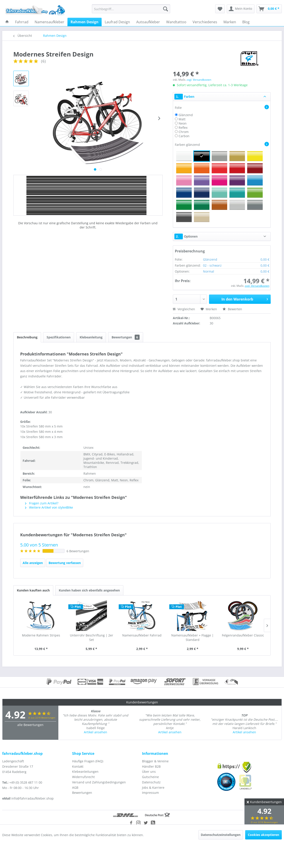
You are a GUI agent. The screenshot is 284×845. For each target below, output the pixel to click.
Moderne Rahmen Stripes (41, 635)
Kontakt (77, 766)
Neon (183, 123)
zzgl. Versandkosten (199, 80)
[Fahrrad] (22, 22)
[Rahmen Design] (84, 22)
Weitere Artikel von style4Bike (49, 507)
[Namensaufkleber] (49, 22)
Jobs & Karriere (153, 787)
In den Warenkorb (244, 299)
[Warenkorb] (269, 8)
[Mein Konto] (240, 8)
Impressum (150, 792)
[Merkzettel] (220, 8)
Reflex (183, 127)
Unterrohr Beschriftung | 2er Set (91, 637)
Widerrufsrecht (83, 777)
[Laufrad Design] (117, 22)
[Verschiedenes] (204, 22)
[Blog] (246, 22)
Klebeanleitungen (85, 771)
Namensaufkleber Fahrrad (142, 635)
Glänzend (186, 115)
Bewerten (232, 309)
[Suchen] (165, 8)
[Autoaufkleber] (148, 22)
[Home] (7, 22)
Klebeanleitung (91, 337)
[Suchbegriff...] (131, 8)
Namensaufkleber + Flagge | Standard (192, 637)
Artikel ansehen (95, 732)
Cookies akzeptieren (263, 835)
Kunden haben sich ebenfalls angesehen (89, 590)
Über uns (149, 771)
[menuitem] (131, 8)
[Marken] (229, 22)
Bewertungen (126, 337)
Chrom (184, 132)
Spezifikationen (59, 337)
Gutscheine (150, 777)
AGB (75, 787)
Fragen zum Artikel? (41, 503)
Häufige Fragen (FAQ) (87, 761)
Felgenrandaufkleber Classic (243, 635)
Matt (182, 119)
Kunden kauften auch (33, 590)
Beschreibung (27, 337)
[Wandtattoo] (176, 22)
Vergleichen (184, 309)
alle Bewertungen (30, 725)
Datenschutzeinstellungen (221, 835)
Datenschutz (151, 782)
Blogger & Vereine (155, 761)
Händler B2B (151, 766)
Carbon (184, 136)
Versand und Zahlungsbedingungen (99, 782)
